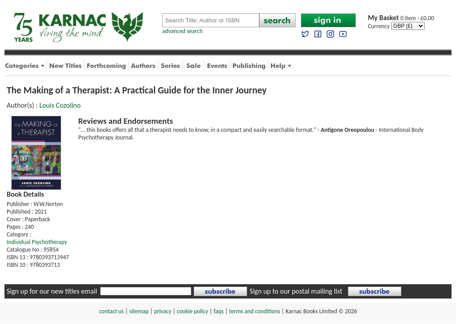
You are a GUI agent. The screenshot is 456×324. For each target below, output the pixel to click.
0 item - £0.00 (401, 18)
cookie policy (192, 311)
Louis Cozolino (59, 105)
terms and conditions (254, 311)
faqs (219, 311)
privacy (163, 311)
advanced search (182, 31)
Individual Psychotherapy (37, 242)
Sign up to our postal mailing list (295, 291)
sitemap (138, 311)
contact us (111, 311)
